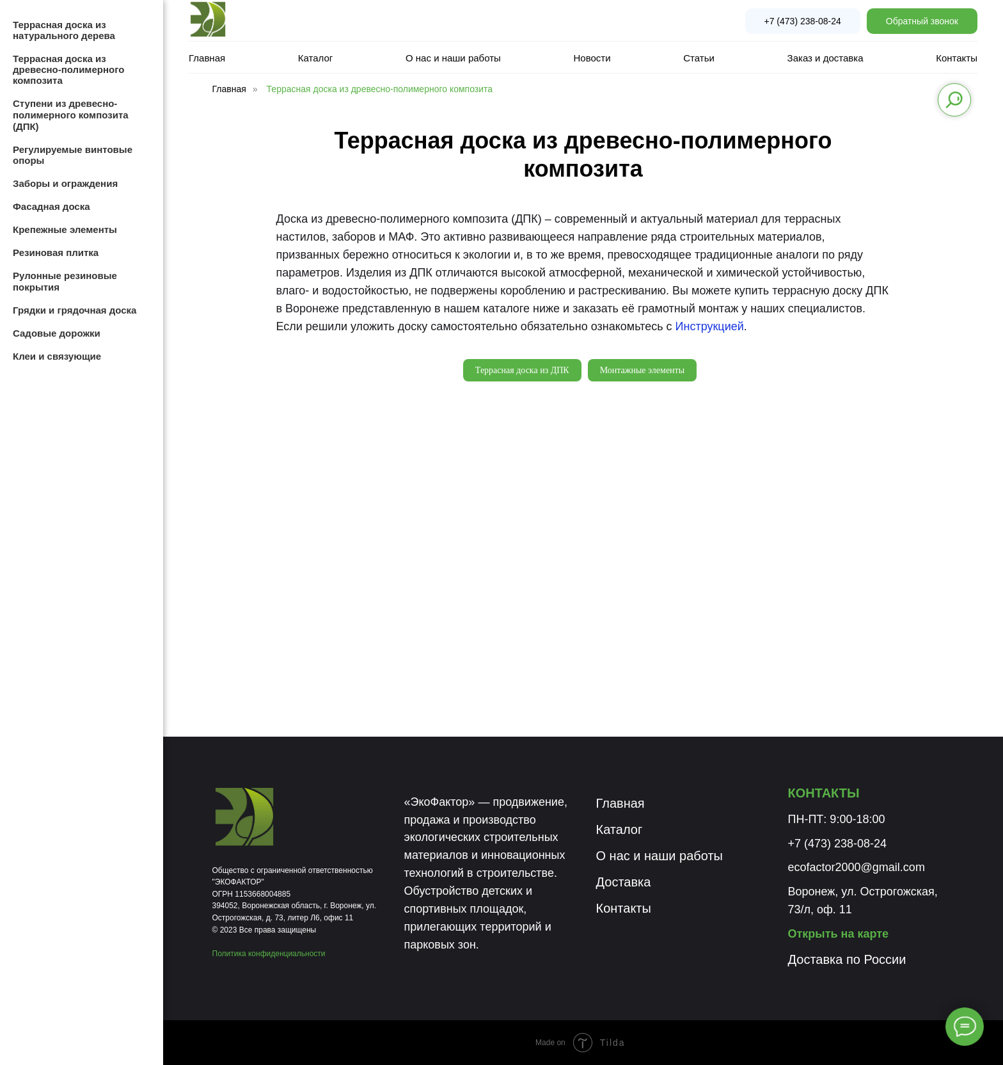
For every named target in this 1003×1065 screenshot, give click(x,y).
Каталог (315, 57)
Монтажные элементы (642, 370)
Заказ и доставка (825, 57)
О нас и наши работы (453, 57)
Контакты (956, 57)
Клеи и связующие (57, 356)
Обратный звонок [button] (922, 21)
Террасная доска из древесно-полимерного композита (380, 89)
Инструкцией (709, 326)
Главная (207, 57)
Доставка (623, 882)
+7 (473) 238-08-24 (802, 21)
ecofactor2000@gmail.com (856, 867)
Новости (592, 57)
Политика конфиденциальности (269, 953)
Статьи (699, 57)
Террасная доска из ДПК (522, 370)
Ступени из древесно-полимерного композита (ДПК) (71, 115)
